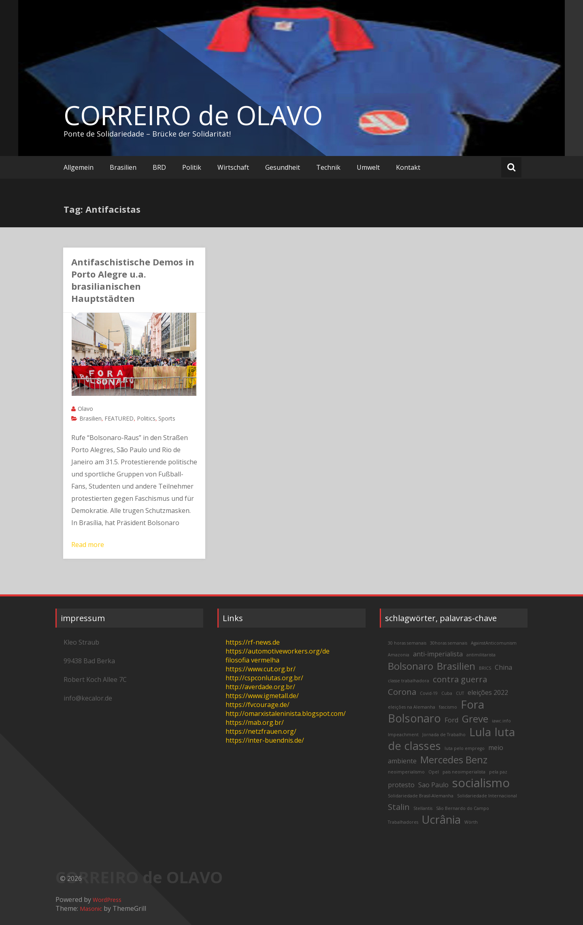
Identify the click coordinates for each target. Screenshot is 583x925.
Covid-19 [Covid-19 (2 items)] (429, 693)
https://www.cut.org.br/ (261, 668)
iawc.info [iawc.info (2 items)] (501, 721)
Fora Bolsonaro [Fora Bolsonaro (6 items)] (436, 711)
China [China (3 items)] (503, 667)
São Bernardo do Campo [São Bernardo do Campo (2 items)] (462, 808)
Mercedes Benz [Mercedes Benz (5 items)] (453, 759)
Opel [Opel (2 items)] (433, 772)
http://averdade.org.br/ (260, 686)
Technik (328, 167)
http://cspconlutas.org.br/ (264, 677)
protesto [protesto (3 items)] (401, 784)
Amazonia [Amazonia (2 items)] (398, 655)
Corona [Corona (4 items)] (402, 691)
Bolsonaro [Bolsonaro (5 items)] (410, 666)
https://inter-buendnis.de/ (265, 740)
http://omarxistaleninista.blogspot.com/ (286, 713)
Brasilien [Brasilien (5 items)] (456, 666)
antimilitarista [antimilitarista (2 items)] (481, 655)
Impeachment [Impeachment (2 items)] (403, 734)
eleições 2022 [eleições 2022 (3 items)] (488, 692)
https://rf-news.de (253, 642)
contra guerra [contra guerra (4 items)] (460, 679)
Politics (146, 418)
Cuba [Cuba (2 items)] (446, 693)
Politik (191, 167)
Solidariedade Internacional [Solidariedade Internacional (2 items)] (487, 796)
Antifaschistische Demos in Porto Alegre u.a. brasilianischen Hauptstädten (132, 280)
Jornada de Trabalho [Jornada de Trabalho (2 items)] (444, 734)
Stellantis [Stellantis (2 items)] (422, 808)
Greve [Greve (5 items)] (475, 718)
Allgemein (79, 167)
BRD (159, 167)
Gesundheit (282, 167)
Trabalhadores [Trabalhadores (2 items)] (403, 822)
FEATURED (119, 418)
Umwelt (368, 167)
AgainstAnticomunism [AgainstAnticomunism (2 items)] (494, 643)
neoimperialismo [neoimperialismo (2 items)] (406, 772)
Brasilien (123, 167)
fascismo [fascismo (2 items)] (448, 707)
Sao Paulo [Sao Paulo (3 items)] (433, 784)
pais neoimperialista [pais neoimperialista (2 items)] (464, 772)
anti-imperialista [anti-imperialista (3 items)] (438, 653)
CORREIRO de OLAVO (193, 115)
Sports (166, 418)
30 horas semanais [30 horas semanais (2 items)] (407, 643)
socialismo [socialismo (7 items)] (481, 783)
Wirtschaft (233, 167)
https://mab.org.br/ (255, 722)
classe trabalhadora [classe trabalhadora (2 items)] (408, 681)
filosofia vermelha (252, 660)
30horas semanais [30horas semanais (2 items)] (448, 643)
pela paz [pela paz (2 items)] (498, 772)
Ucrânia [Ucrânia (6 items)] (441, 819)
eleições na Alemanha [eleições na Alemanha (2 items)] (411, 707)
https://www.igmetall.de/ (262, 695)
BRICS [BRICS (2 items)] (485, 668)
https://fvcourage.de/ (257, 704)
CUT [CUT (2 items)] (460, 693)
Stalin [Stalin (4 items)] (399, 806)
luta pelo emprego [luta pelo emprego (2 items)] (465, 748)
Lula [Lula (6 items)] (480, 731)
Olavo (85, 408)
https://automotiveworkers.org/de (278, 651)
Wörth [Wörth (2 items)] (471, 822)
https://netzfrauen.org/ (261, 731)
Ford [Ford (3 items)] (451, 720)
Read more (87, 544)
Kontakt (408, 167)
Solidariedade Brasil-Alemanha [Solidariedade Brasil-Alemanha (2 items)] (420, 796)
